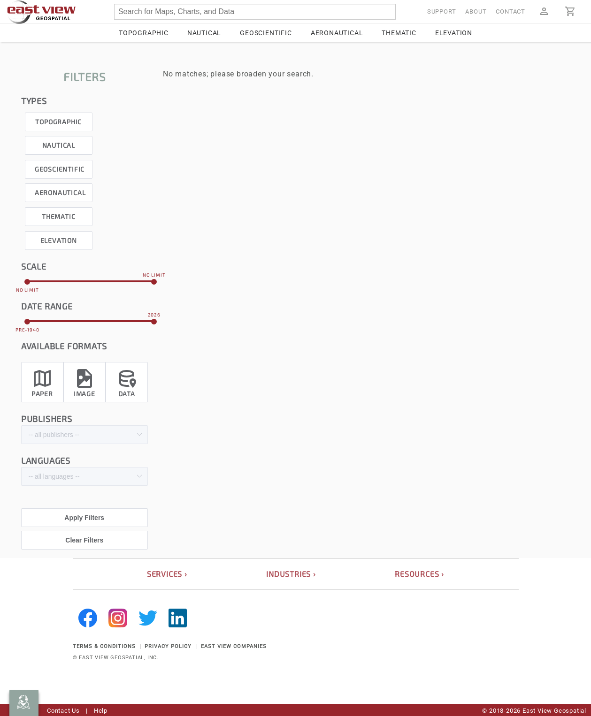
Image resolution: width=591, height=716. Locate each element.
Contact (510, 11)
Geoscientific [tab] (266, 33)
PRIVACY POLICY (168, 646)
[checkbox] (58, 119)
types (34, 101)
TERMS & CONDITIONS (104, 646)
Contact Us (63, 710)
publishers (46, 419)
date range (47, 306)
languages (45, 460)
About (475, 11)
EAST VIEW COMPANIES (234, 646)
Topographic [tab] (144, 33)
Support (441, 11)
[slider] (91, 281)
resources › (419, 573)
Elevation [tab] (453, 33)
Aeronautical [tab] (337, 33)
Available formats (64, 346)
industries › (291, 573)
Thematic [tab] (399, 33)
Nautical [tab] (204, 33)
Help (100, 710)
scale (33, 266)
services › (167, 573)
